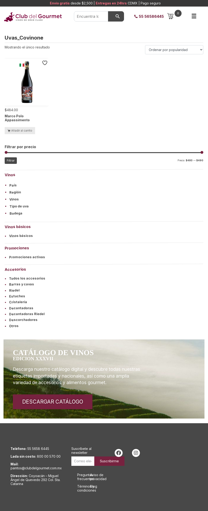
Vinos (14, 199)
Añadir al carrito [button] (21, 130)
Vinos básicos (19, 236)
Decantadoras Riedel (25, 314)
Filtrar (11, 160)
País (13, 185)
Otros (12, 326)
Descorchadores (21, 320)
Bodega (16, 213)
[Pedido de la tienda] (174, 49)
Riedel (12, 290)
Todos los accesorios (25, 278)
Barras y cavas (19, 284)
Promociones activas (25, 257)
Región (15, 192)
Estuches (15, 296)
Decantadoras (19, 308)
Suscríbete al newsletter (81, 451)
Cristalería (16, 302)
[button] (104, 185)
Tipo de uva (19, 206)
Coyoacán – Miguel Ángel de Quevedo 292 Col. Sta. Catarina (35, 480)
